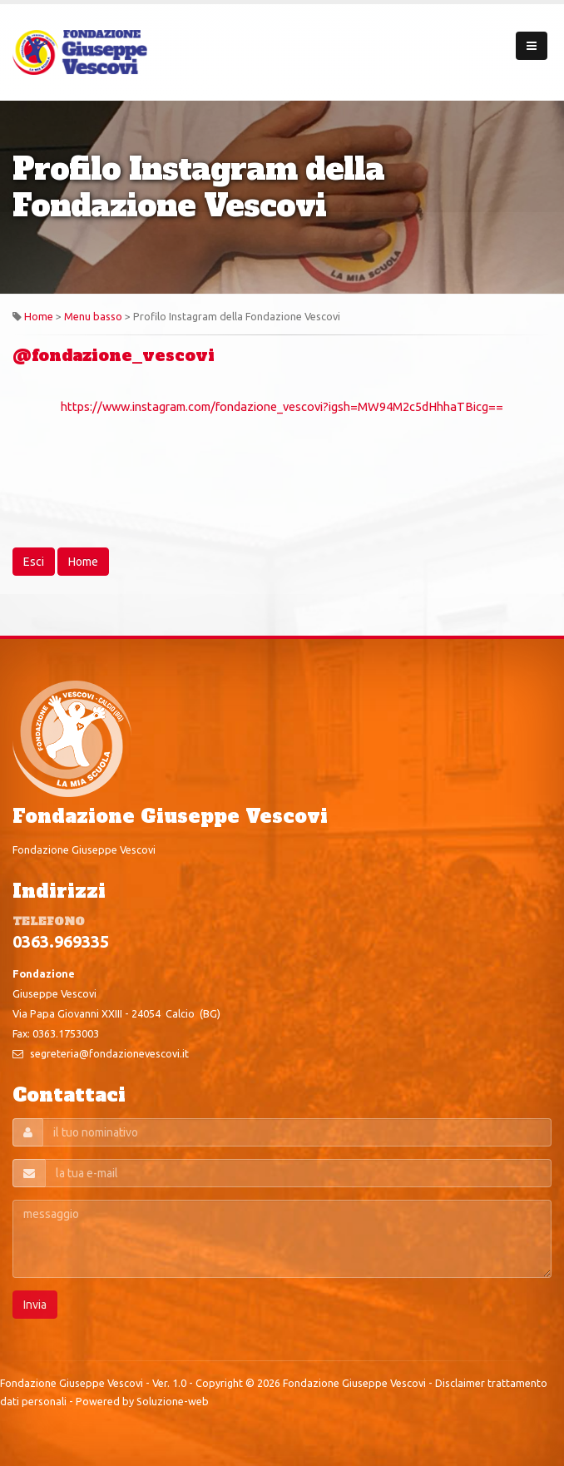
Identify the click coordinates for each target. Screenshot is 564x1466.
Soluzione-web (172, 1401)
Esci (33, 561)
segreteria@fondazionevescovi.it (109, 1053)
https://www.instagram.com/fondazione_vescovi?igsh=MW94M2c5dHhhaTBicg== (282, 406)
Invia (35, 1304)
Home (38, 316)
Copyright (219, 1383)
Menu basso (93, 316)
